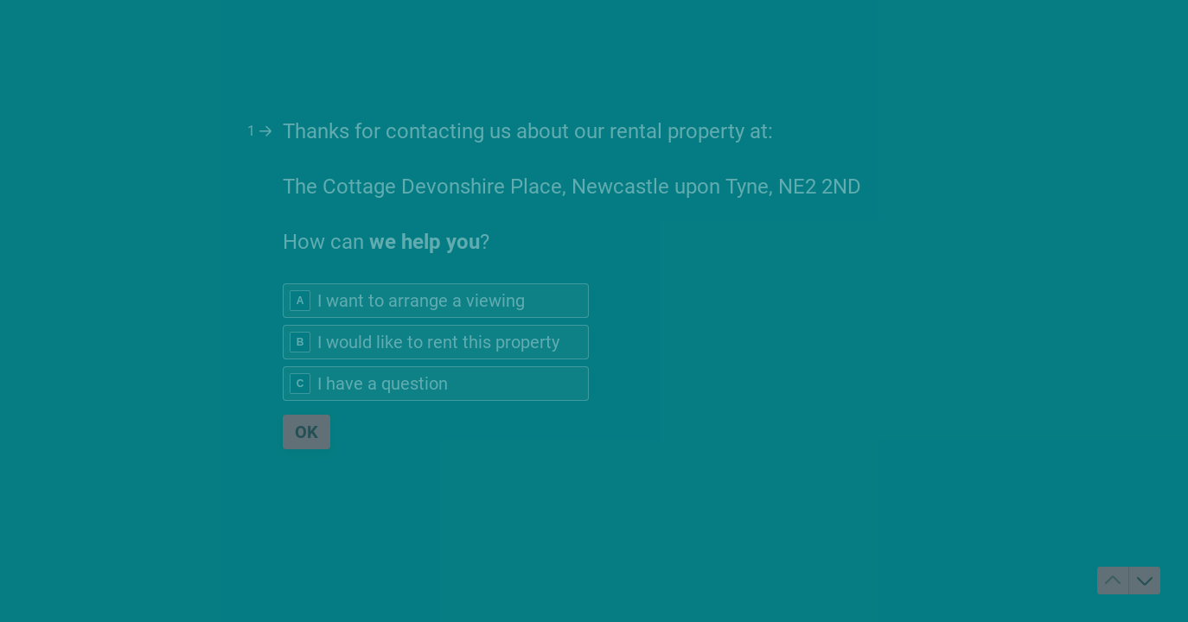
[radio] (436, 300)
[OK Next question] (306, 432)
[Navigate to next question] (1144, 580)
